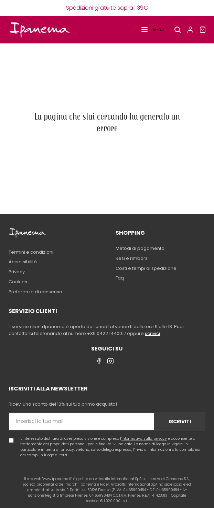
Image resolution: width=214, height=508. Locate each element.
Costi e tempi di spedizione (146, 268)
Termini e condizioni (31, 252)
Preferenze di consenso (35, 291)
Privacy (17, 271)
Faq (120, 278)
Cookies (18, 281)
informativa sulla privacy (144, 438)
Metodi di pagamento (140, 248)
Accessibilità (23, 261)
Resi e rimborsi (132, 258)
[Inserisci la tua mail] (81, 421)
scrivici (152, 333)
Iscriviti (180, 421)
